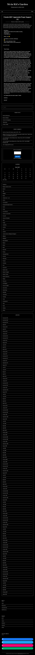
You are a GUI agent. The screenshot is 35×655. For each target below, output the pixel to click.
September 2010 (5, 389)
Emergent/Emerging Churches (8, 204)
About (3, 618)
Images (4, 222)
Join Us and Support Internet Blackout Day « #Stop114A (12, 141)
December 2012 (5, 335)
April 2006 (4, 508)
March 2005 (5, 538)
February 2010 (5, 405)
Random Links (5, 269)
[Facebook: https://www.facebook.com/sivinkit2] (17, 639)
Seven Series (5, 287)
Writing (4, 310)
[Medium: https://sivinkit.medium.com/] (17, 649)
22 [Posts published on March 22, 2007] (17, 176)
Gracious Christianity (6, 218)
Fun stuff (4, 215)
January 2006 (5, 515)
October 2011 (5, 360)
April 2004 (4, 562)
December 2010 (5, 383)
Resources (4, 281)
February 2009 (5, 432)
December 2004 (5, 544)
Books (4, 195)
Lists (3, 229)
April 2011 (4, 374)
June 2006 (4, 504)
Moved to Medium (6, 117)
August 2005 (5, 526)
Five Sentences (5, 211)
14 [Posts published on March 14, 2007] (13, 174)
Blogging (4, 193)
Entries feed (4, 605)
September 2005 (5, 524)
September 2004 (5, 551)
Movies (4, 245)
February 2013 (5, 331)
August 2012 (5, 342)
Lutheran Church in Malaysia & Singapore (9, 233)
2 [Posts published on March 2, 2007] (21, 170)
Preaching (4, 263)
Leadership (4, 224)
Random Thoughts (6, 272)
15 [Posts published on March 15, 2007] (17, 174)
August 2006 (5, 499)
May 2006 (4, 506)
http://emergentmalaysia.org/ (23, 57)
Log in (3, 603)
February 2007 (5, 486)
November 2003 (5, 574)
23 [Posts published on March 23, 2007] (21, 176)
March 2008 (5, 457)
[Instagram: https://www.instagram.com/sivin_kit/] (17, 645)
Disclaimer (3, 623)
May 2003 (4, 587)
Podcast (4, 260)
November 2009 (5, 412)
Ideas (4, 220)
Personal (4, 256)
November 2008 (5, 439)
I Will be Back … (5, 122)
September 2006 (5, 497)
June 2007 (4, 477)
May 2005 (4, 533)
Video (4, 303)
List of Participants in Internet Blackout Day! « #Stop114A (12, 137)
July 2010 (4, 394)
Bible (3, 191)
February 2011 (5, 378)
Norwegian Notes (5, 254)
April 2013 (4, 329)
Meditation (4, 238)
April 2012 (4, 347)
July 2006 (4, 502)
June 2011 (4, 369)
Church (4, 200)
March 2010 (5, 403)
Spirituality (4, 292)
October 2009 (5, 414)
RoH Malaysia (5, 283)
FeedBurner (19, 158)
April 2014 (4, 324)
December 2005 (5, 517)
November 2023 (5, 317)
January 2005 (5, 542)
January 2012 (5, 353)
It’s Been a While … (6, 124)
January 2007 (5, 488)
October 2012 (5, 340)
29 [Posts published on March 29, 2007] (17, 178)
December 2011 (5, 356)
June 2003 (4, 585)
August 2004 (5, 553)
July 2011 (4, 367)
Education (3, 625)
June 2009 (4, 423)
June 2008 (4, 450)
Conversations (5, 202)
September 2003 (5, 578)
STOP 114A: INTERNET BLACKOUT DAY (10, 135)
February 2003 (5, 592)
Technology (5, 294)
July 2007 (4, 475)
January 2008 (5, 461)
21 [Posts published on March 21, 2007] (13, 176)
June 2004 (4, 558)
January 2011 (5, 380)
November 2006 (5, 493)
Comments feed (4, 607)
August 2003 (5, 580)
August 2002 (5, 594)
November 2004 (5, 547)
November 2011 (5, 358)
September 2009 (5, 416)
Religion (4, 278)
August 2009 (5, 419)
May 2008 (4, 452)
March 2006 (5, 511)
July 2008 (4, 448)
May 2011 (4, 371)
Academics (4, 184)
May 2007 (4, 479)
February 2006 (5, 513)
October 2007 (5, 468)
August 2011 (5, 365)
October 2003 (5, 576)
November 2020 (5, 320)
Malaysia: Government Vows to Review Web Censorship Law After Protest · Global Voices (17, 134)
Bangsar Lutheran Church (7, 186)
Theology (4, 296)
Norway (4, 251)
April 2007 (4, 481)
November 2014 (5, 322)
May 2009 (4, 425)
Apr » (6, 179)
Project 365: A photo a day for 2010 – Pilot (13, 132)
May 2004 (4, 560)
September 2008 (5, 443)
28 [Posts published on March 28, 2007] (13, 178)
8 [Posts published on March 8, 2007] (17, 172)
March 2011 (5, 376)
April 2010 (4, 401)
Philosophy (4, 258)
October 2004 (5, 549)
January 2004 (5, 569)
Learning (4, 227)
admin (23, 21)
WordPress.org (4, 609)
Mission (4, 242)
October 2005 (5, 522)
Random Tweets (5, 274)
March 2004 (5, 565)
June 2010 (4, 396)
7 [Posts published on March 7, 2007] (13, 172)
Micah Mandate (5, 240)
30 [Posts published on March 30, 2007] (21, 178)
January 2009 (5, 434)
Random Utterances (6, 276)
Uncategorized (5, 301)
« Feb (4, 179)
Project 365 (5, 267)
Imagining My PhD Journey (9, 144)
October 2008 (5, 441)
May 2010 (4, 398)
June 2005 (4, 531)
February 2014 (5, 326)
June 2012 (4, 344)
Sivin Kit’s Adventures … (6, 115)
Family (4, 209)
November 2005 (5, 520)
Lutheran (4, 231)
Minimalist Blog (20, 653)
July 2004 (4, 556)
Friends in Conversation (6, 213)
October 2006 (5, 495)
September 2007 (5, 470)
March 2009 (5, 430)
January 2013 (5, 333)
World (4, 305)
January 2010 (5, 407)
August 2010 (5, 392)
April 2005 (4, 535)
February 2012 (5, 351)
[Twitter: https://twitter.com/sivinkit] (17, 642)
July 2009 (4, 421)
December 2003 (5, 571)
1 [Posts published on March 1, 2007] (17, 170)
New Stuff (4, 249)
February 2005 (5, 540)
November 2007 (5, 466)
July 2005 (4, 529)
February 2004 (5, 567)
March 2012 (5, 349)
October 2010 (5, 387)
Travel (4, 299)
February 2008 (5, 459)
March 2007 (5, 484)
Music (4, 247)
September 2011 (5, 362)
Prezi (3, 265)
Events (4, 206)
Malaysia (4, 236)
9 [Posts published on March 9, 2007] (21, 172)
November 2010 (5, 385)
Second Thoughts (6, 285)
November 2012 (5, 338)
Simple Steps (5, 290)
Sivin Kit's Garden (17, 4)
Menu (32, 11)
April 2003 (4, 589)
